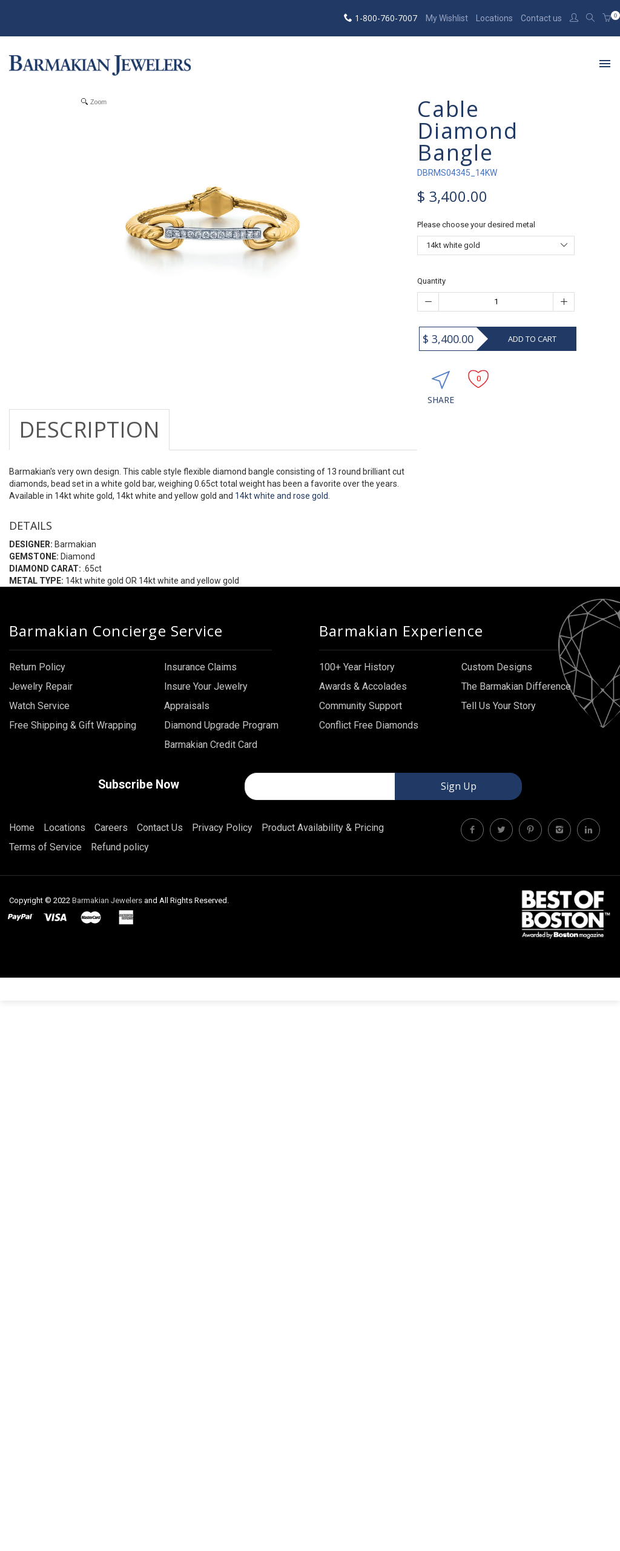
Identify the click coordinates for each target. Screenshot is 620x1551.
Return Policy (37, 678)
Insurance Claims (200, 678)
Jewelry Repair (41, 697)
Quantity (431, 280)
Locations (494, 18)
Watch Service (39, 716)
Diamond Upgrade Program (221, 736)
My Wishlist (447, 18)
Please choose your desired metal (476, 224)
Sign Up (459, 797)
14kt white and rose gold (281, 496)
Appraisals (186, 716)
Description (89, 429)
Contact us (541, 18)
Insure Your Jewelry (206, 697)
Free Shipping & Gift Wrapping (72, 736)
